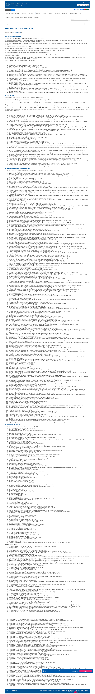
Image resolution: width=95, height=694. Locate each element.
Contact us (11, 13)
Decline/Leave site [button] (75, 671)
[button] (87, 19)
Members (31, 13)
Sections (24, 13)
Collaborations (73, 13)
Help (80, 13)
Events (44, 13)
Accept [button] (85, 671)
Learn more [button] (64, 671)
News (50, 13)
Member (17, 17)
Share (76, 9)
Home (6, 13)
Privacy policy (13, 690)
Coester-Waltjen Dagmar (26, 17)
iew (8, 24)
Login (79, 5)
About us (17, 13)
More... (86, 24)
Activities (38, 13)
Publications (64, 13)
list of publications (16, 32)
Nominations (57, 13)
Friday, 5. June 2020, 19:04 (68, 690)
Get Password (85, 5)
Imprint (7, 690)
